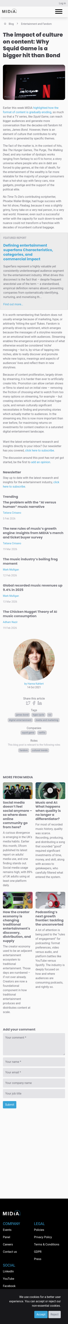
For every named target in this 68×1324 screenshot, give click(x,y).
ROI (49, 715)
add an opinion (40, 462)
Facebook (9, 1286)
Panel (6, 1237)
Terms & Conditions (46, 1244)
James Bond (22, 715)
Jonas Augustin (18, 97)
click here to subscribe (39, 450)
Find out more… (13, 304)
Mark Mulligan (11, 569)
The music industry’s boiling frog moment (30, 561)
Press (37, 1259)
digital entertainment (20, 720)
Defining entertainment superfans (28, 252)
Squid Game (28, 732)
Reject (55, 1314)
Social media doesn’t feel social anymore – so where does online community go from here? (17, 814)
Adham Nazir (10, 622)
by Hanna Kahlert (34, 683)
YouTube (8, 1278)
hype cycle (38, 715)
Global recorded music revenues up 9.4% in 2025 (32, 587)
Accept (41, 1314)
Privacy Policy (43, 1237)
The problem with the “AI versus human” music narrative (29, 504)
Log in (62, 3)
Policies (39, 1230)
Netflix (42, 732)
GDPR (38, 1251)
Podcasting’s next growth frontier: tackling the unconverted (50, 918)
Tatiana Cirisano (12, 512)
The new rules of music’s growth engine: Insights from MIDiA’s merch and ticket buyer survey (33, 533)
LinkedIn (8, 1271)
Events (7, 1230)
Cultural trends (40, 750)
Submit (9, 1104)
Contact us (10, 1251)
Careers (8, 1244)
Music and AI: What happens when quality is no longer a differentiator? (48, 810)
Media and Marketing (47, 720)
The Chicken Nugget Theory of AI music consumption (30, 613)
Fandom (24, 750)
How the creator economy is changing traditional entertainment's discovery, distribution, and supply (17, 926)
